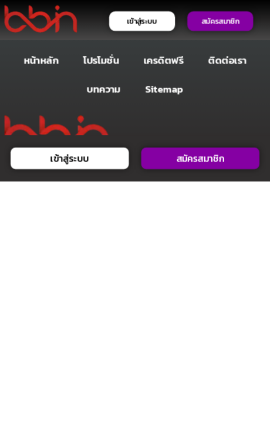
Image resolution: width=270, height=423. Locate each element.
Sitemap (164, 88)
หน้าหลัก (41, 60)
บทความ (104, 88)
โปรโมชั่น (101, 60)
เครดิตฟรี (164, 60)
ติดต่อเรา (227, 60)
